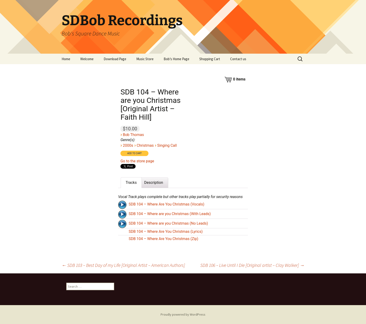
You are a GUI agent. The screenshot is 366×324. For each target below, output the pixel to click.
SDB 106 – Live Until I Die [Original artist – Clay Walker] (252, 265)
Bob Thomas (133, 134)
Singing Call (167, 145)
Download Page (115, 59)
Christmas (145, 145)
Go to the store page (137, 161)
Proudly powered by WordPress (183, 314)
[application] (122, 204)
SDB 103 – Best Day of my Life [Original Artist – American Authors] (123, 265)
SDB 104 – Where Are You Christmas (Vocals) (166, 204)
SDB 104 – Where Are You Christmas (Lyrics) (166, 231)
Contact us (238, 59)
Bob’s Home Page (176, 59)
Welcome (87, 59)
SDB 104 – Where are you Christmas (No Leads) (168, 223)
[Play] (122, 205)
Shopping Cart (209, 59)
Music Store (145, 59)
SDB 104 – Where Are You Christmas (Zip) (163, 239)
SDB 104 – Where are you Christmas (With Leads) (170, 214)
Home (66, 59)
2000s (128, 145)
